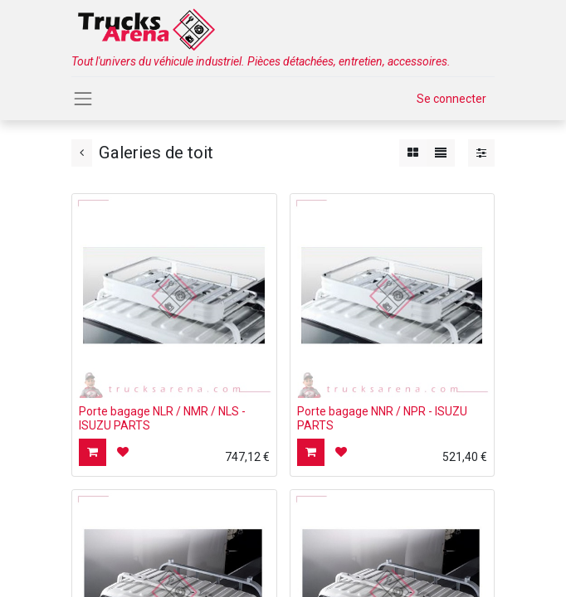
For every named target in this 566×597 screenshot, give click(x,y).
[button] (92, 452)
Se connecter (451, 98)
